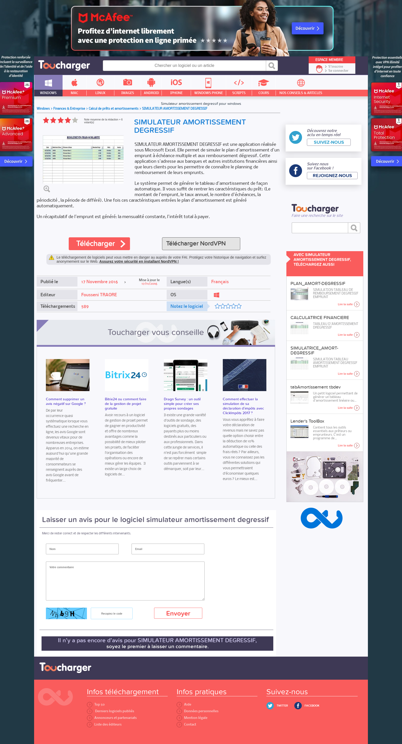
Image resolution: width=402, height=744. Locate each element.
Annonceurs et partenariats (112, 717)
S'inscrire (335, 67)
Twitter (282, 705)
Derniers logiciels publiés (110, 711)
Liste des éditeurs (104, 724)
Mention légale (192, 717)
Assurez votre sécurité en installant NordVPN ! (139, 261)
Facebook (312, 705)
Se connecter (338, 71)
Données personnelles (197, 711)
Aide (184, 704)
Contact (186, 724)
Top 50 (96, 704)
